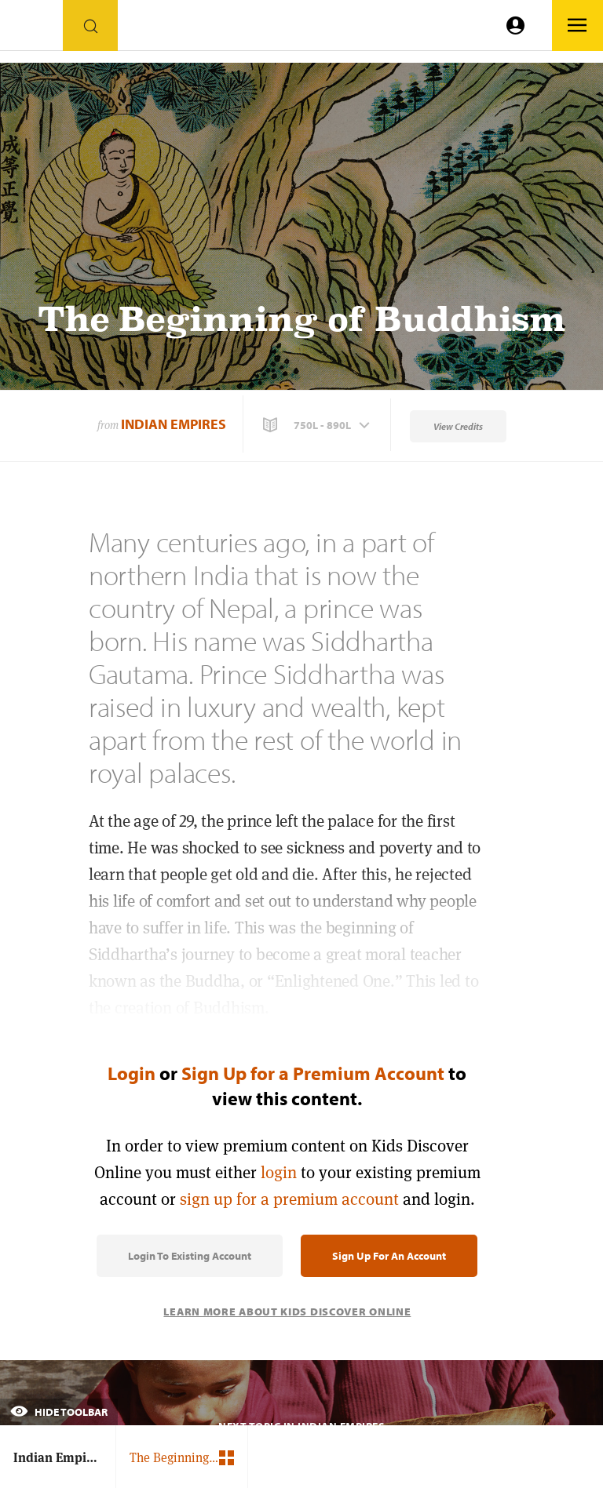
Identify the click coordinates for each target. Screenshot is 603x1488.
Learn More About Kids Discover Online (287, 1311)
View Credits (458, 426)
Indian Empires (173, 424)
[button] (318, 425)
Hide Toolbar (59, 1412)
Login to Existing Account (189, 1256)
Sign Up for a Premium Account (312, 1073)
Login (131, 1073)
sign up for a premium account (289, 1199)
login (279, 1172)
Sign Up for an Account (389, 1256)
